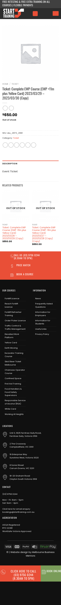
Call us (18, 255)
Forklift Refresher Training (13, 314)
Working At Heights (14, 414)
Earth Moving (11, 348)
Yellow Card (11, 342)
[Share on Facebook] (11, 145)
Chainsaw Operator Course (15, 371)
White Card (10, 409)
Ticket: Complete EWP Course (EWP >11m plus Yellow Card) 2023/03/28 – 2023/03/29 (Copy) (14, 233)
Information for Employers (42, 314)
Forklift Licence (12, 298)
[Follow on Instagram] (40, 342)
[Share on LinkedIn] (33, 145)
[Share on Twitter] (16, 145)
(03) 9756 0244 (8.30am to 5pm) (27, 256)
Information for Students (42, 322)
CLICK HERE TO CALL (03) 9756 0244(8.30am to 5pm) (23, 575)
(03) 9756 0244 (9, 494)
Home (5, 84)
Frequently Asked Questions (44, 305)
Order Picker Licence (15, 320)
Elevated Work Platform (12, 336)
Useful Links (41, 329)
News (38, 298)
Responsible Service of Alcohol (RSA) (15, 402)
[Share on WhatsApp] (5, 145)
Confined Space (13, 378)
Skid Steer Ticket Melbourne (13, 363)
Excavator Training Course (14, 355)
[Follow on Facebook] (35, 342)
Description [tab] (9, 163)
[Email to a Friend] (22, 145)
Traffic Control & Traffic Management (15, 327)
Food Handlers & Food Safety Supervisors (13, 392)
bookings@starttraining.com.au (18, 512)
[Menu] (35, 13)
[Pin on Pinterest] (27, 145)
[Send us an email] (45, 342)
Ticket (15, 84)
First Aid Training (13, 383)
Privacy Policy (42, 334)
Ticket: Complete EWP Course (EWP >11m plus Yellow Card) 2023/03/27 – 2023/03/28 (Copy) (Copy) (44, 234)
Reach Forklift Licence (11, 305)
